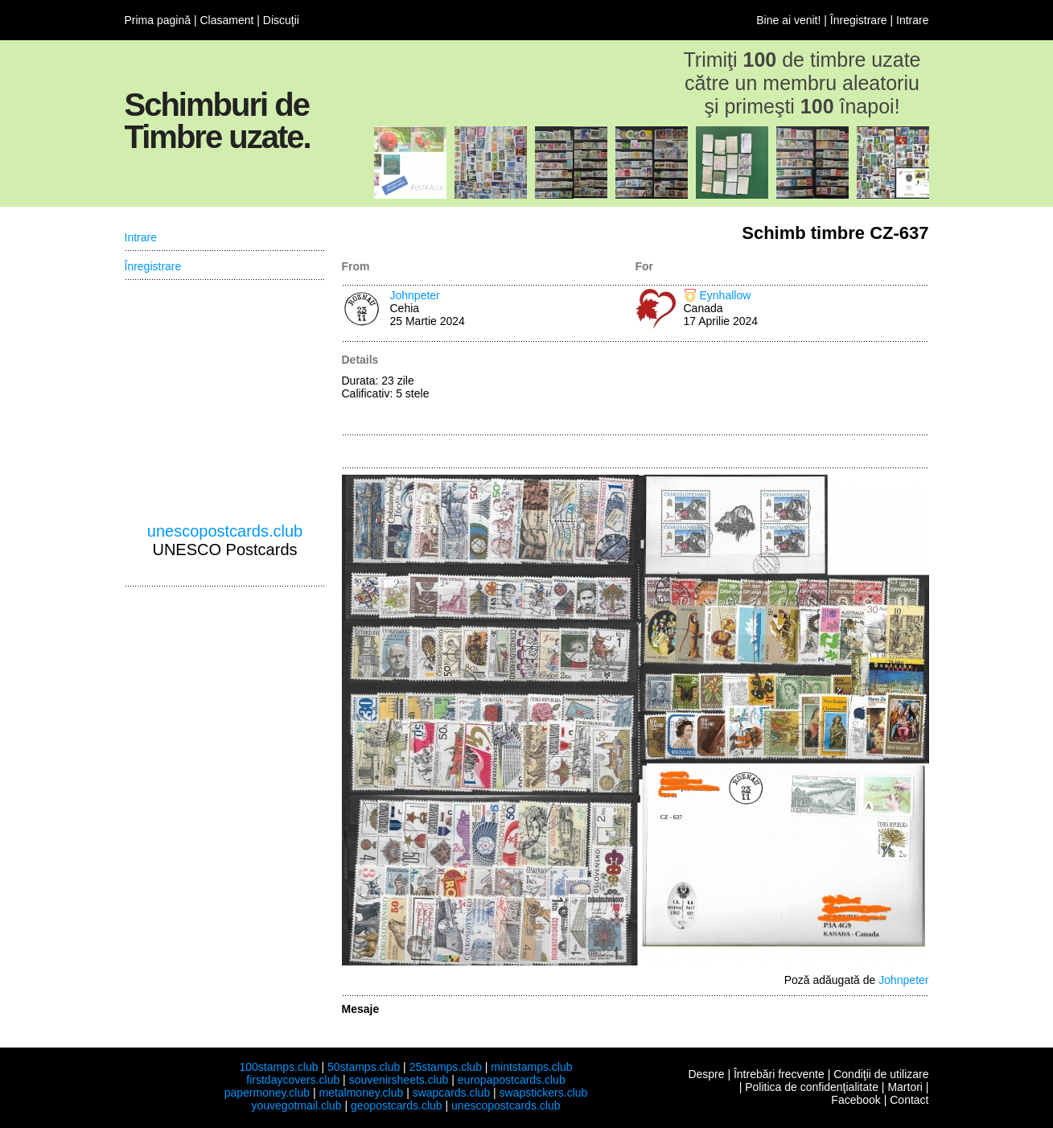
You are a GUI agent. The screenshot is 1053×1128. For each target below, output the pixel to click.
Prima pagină (158, 20)
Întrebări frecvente (779, 1074)
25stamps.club (445, 1066)
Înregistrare (858, 20)
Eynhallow (725, 295)
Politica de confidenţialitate (811, 1087)
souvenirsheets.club (399, 1079)
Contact (909, 1099)
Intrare (912, 20)
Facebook (855, 1099)
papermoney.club (267, 1092)
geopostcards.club (396, 1105)
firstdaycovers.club (292, 1079)
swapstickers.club (544, 1092)
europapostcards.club (512, 1079)
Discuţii (281, 20)
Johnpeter (415, 295)
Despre (706, 1074)
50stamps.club (363, 1066)
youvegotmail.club (297, 1105)
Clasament (226, 20)
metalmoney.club (361, 1092)
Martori (905, 1087)
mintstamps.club (531, 1066)
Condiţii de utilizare (880, 1074)
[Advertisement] (782, 389)
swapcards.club (452, 1092)
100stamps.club (278, 1066)
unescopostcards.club (224, 531)
